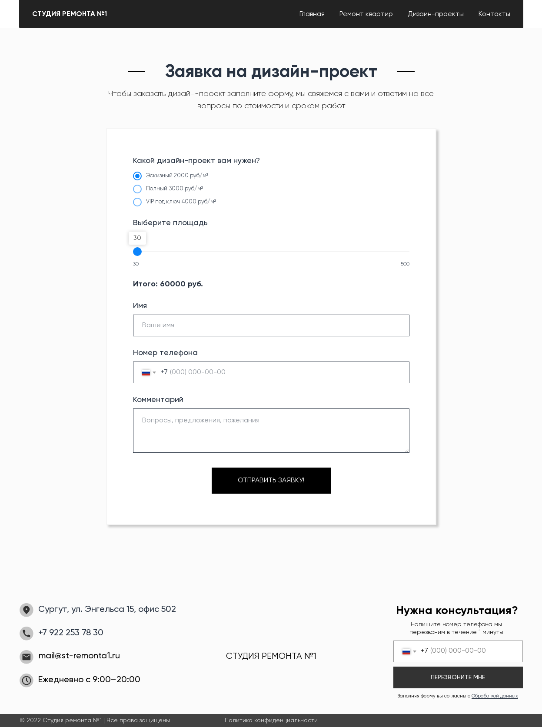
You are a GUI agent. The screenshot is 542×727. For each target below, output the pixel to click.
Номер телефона (165, 353)
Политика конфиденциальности (271, 720)
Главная (312, 14)
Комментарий (158, 400)
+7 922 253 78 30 (70, 633)
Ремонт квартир (366, 14)
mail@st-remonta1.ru (79, 656)
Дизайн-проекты (436, 14)
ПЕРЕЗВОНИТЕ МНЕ (458, 677)
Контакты (494, 14)
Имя (140, 306)
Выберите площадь (170, 223)
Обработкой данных (495, 696)
